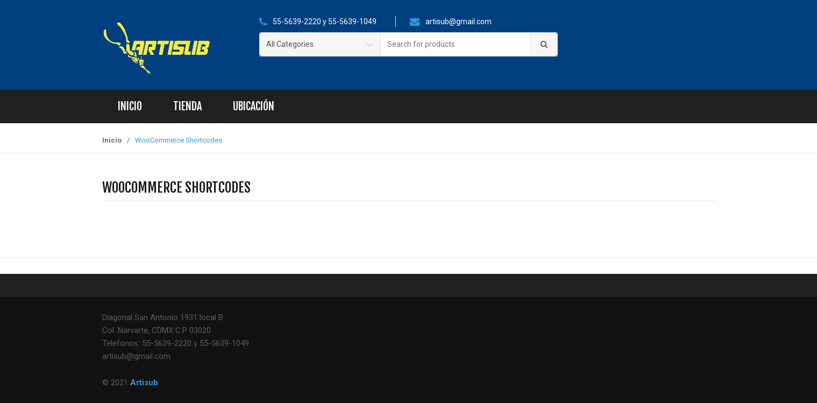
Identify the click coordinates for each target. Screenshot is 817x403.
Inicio (130, 106)
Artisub (144, 382)
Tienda (187, 106)
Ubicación (253, 106)
